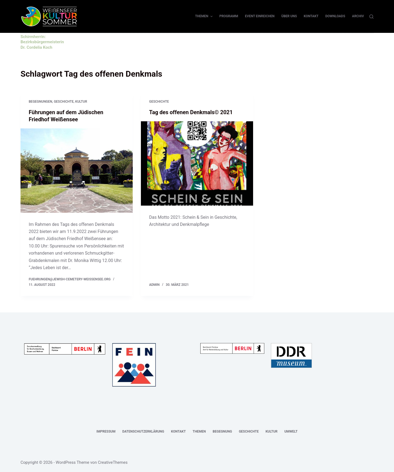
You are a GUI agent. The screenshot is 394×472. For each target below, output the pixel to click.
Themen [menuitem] (204, 16)
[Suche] (371, 17)
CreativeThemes (113, 462)
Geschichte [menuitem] (249, 431)
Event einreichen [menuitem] (259, 16)
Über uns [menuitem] (289, 16)
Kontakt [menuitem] (311, 16)
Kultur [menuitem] (271, 431)
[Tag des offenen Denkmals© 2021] (197, 163)
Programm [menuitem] (228, 16)
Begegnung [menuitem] (222, 431)
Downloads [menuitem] (335, 16)
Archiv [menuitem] (358, 16)
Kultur (81, 101)
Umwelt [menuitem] (290, 431)
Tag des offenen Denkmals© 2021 (191, 112)
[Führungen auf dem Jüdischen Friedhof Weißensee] (77, 170)
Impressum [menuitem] (106, 431)
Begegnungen (40, 101)
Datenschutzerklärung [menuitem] (143, 431)
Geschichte (64, 101)
